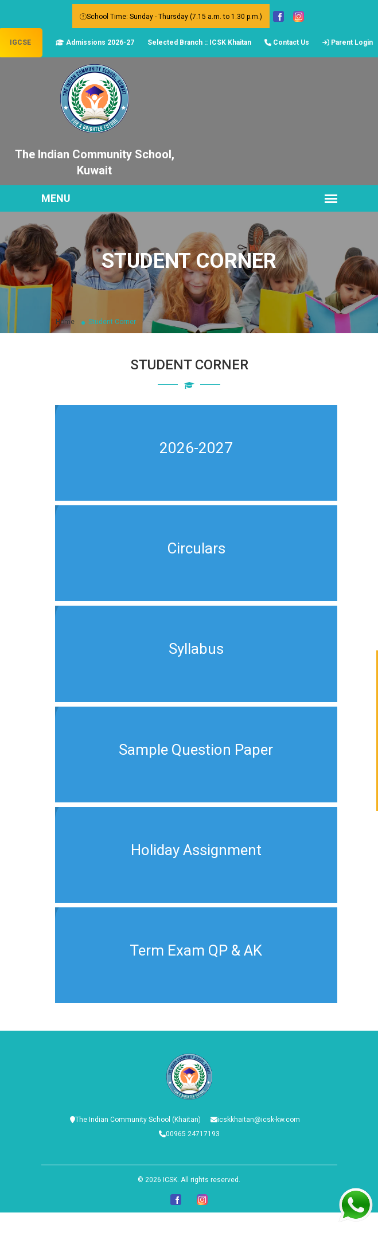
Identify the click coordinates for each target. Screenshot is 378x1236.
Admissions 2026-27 (95, 42)
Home (65, 322)
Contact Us (286, 42)
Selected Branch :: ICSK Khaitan (199, 42)
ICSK (170, 1180)
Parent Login (347, 42)
